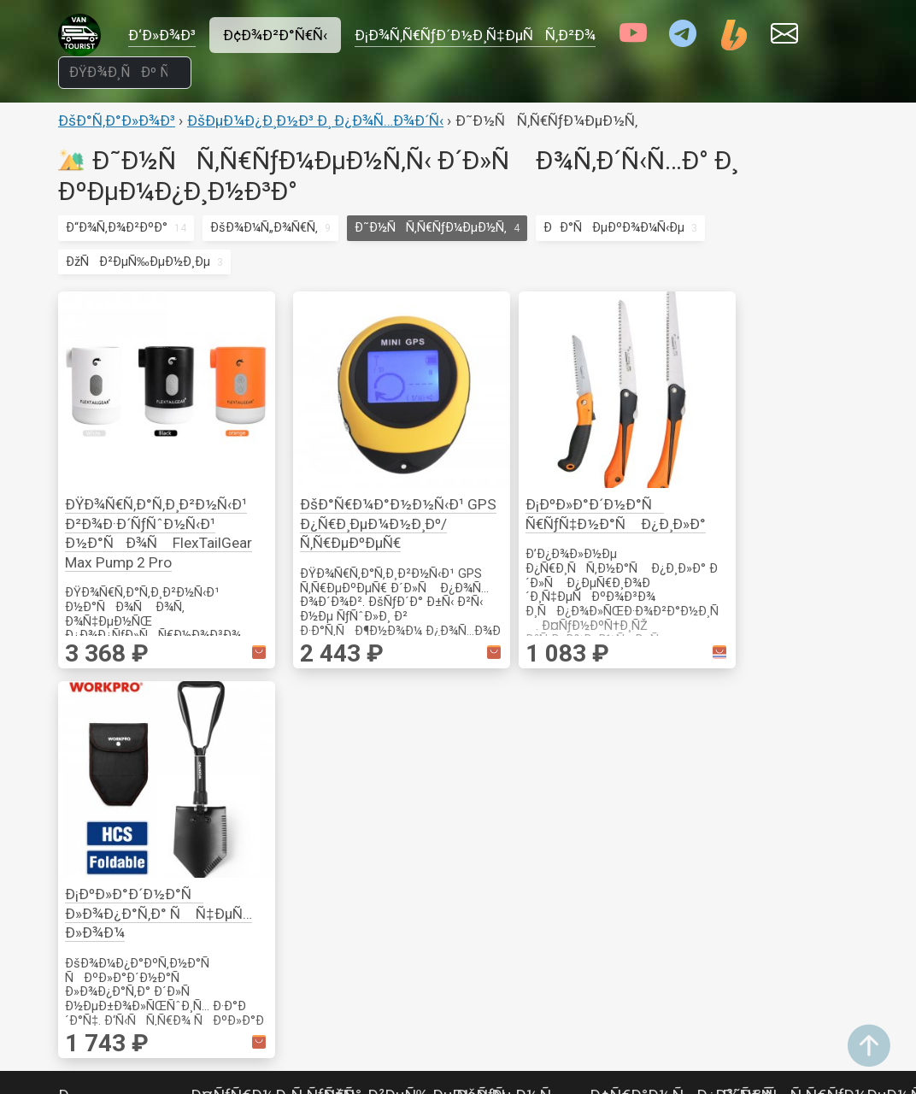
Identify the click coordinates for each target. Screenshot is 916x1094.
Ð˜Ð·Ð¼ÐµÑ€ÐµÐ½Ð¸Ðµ (794, 768)
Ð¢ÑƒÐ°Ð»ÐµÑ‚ (500, 1044)
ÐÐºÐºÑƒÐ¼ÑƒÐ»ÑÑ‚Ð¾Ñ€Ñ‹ (156, 1067)
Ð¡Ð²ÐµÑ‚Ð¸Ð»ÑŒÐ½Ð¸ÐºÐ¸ (407, 768)
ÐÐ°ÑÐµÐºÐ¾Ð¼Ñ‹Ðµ (613, 227)
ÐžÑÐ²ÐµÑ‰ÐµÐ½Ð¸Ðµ (138, 261)
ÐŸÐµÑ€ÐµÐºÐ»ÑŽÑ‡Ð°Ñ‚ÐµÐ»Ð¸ (159, 883)
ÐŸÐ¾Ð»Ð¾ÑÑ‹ (378, 791)
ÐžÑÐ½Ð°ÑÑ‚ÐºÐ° (788, 791)
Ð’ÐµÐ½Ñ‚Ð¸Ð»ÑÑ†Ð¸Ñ (801, 927)
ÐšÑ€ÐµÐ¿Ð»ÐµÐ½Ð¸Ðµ (263, 745)
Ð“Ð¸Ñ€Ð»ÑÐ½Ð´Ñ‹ (386, 745)
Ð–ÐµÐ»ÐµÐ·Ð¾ (639, 768)
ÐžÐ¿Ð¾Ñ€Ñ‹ (232, 768)
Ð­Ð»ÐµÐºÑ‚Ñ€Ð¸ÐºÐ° (130, 733)
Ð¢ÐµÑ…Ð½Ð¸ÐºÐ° (513, 837)
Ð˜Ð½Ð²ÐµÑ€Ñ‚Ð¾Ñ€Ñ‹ (130, 998)
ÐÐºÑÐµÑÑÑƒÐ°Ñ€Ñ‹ (542, 860)
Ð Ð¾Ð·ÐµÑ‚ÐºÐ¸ (109, 767)
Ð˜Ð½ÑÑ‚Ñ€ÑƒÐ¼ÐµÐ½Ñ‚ (431, 227)
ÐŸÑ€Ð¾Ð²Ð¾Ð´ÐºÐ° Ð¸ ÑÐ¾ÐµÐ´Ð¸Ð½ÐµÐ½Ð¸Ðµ (124, 837)
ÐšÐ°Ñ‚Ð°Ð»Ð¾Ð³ (116, 120)
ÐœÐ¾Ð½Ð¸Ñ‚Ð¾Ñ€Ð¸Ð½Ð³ (143, 790)
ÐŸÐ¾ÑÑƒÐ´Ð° (506, 768)
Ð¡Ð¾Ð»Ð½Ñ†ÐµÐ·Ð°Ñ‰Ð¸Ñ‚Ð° (685, 814)
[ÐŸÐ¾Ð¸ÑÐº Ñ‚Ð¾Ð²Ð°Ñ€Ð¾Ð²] (124, 72)
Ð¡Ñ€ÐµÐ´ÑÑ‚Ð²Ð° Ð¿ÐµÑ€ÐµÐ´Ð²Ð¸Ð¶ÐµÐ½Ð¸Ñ (650, 860)
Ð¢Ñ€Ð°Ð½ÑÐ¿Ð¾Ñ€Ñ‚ (683, 722)
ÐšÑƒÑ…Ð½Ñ (510, 722)
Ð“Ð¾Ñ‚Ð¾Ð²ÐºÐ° (116, 227)
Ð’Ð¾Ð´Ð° (491, 882)
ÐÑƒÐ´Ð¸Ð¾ (364, 882)
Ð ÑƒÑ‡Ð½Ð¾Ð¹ (771, 814)
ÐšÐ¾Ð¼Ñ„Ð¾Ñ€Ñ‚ (264, 227)
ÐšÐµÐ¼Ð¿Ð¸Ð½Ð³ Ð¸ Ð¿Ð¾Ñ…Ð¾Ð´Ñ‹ (315, 120)
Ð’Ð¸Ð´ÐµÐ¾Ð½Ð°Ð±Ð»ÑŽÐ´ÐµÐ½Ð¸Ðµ (390, 928)
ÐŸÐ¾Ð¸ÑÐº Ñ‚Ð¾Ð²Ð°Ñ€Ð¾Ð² (657, 1052)
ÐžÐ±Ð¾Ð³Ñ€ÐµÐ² (513, 1021)
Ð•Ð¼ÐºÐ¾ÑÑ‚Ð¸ (513, 998)
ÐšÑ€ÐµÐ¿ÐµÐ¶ (770, 745)
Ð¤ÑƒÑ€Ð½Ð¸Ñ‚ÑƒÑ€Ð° (276, 722)
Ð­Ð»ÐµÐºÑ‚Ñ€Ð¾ (774, 837)
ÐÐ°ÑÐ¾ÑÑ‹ (510, 975)
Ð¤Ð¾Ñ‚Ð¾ (360, 974)
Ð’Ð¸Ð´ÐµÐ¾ (361, 859)
